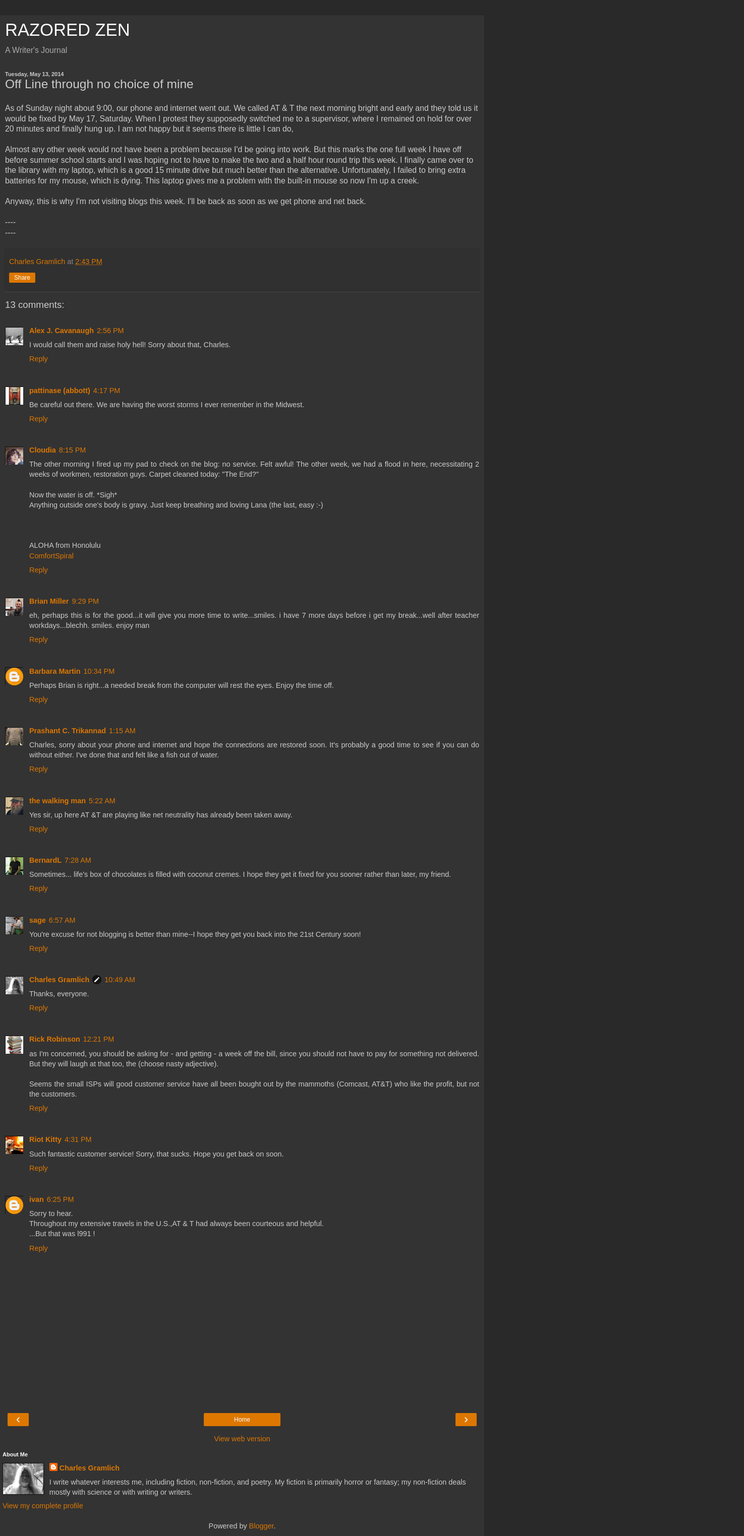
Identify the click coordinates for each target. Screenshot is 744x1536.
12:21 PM (99, 1039)
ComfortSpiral (51, 556)
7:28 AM (78, 860)
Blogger (261, 1526)
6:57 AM (62, 920)
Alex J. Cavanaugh (61, 331)
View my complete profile (43, 1506)
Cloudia (42, 450)
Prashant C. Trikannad (67, 731)
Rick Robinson (54, 1039)
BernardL (45, 860)
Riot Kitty (45, 1139)
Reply (38, 359)
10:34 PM (99, 671)
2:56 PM (110, 331)
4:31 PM (78, 1139)
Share (22, 277)
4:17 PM (107, 391)
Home (242, 1419)
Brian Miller (49, 601)
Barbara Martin (55, 671)
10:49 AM (119, 980)
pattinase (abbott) (59, 391)
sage (37, 920)
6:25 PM (60, 1199)
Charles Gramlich (59, 980)
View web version (242, 1439)
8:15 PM (72, 450)
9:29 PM (85, 601)
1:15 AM (122, 731)
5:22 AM (102, 801)
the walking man (57, 801)
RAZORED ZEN (67, 29)
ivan (36, 1199)
